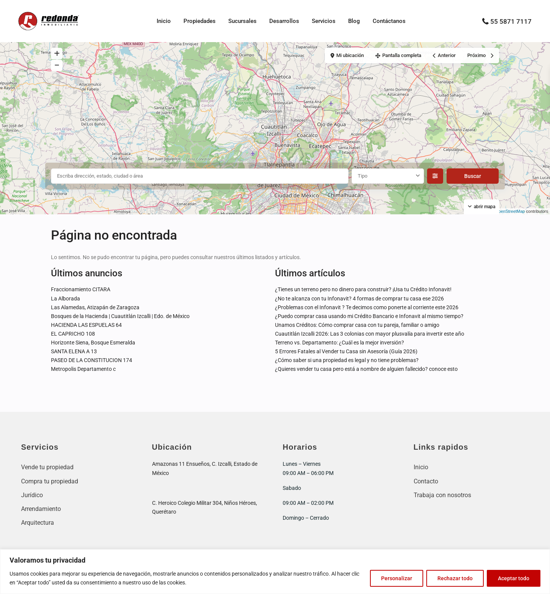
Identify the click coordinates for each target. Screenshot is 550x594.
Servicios (324, 21)
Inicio (164, 21)
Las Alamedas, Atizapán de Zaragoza (95, 307)
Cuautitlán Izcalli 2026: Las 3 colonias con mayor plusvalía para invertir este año (369, 334)
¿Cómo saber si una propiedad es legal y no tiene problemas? (347, 360)
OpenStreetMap (510, 211)
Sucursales (242, 21)
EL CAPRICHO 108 (73, 334)
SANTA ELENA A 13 (74, 351)
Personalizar (396, 578)
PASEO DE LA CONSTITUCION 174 (91, 360)
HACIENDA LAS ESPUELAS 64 (86, 325)
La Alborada (65, 298)
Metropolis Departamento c (83, 369)
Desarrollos (284, 21)
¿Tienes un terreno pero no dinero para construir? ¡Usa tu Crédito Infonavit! (363, 289)
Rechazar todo (455, 578)
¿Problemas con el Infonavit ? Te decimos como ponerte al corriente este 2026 (366, 307)
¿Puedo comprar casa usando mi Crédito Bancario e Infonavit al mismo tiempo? (369, 316)
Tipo (362, 176)
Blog (354, 21)
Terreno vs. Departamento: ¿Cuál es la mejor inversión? (339, 342)
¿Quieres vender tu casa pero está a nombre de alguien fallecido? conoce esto (366, 369)
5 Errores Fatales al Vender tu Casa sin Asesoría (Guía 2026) (346, 351)
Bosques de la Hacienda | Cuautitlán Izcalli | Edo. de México (120, 316)
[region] (275, 571)
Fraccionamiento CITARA (80, 289)
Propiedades (199, 21)
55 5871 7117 (511, 21)
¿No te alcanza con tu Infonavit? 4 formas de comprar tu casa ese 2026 (359, 298)
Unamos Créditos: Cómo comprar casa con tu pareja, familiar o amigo (357, 325)
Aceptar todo (513, 578)
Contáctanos (389, 21)
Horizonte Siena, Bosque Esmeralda (93, 342)
